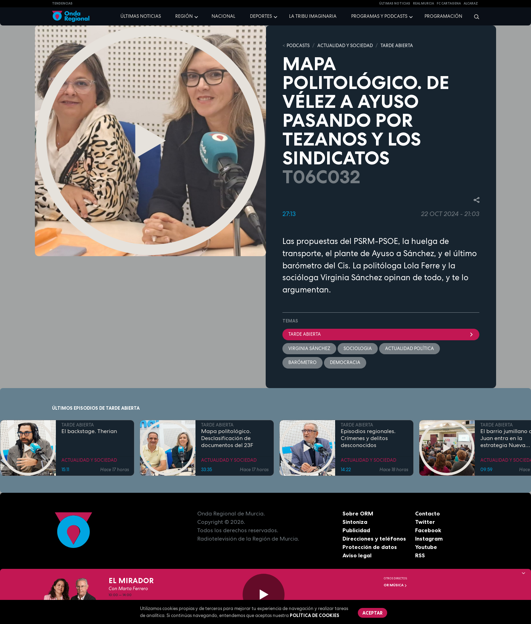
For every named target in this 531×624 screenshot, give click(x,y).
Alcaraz (471, 3)
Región (184, 16)
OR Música (395, 585)
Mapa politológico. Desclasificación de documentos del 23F (227, 438)
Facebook (428, 530)
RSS (420, 555)
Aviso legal (356, 555)
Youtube (426, 546)
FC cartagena (449, 3)
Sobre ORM (357, 513)
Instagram (429, 538)
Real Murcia (423, 3)
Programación (443, 16)
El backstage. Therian (89, 431)
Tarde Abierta (380, 334)
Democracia (345, 362)
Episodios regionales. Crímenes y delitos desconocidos (368, 438)
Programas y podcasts (379, 16)
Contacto (427, 513)
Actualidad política (409, 348)
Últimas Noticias (394, 3)
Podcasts (298, 46)
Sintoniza (354, 521)
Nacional (223, 16)
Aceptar (372, 613)
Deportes (261, 16)
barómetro (302, 362)
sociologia (358, 348)
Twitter (425, 521)
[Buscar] (474, 16)
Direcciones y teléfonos (374, 538)
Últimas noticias (140, 16)
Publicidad (356, 530)
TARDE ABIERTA (397, 46)
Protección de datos (369, 546)
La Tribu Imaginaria (313, 16)
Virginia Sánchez (309, 348)
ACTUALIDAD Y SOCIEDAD (345, 46)
